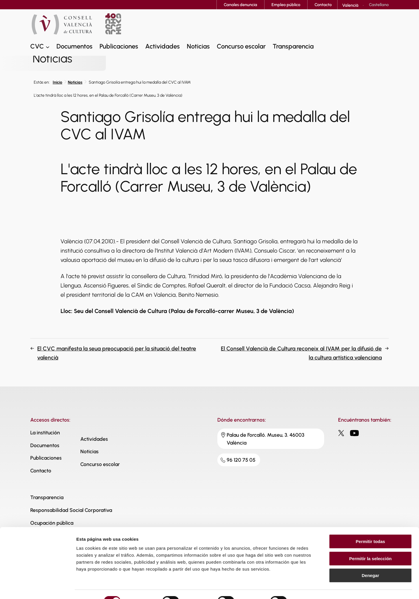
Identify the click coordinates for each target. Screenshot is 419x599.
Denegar (370, 562)
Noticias (75, 82)
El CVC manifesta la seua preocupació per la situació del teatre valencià (116, 353)
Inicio (57, 82)
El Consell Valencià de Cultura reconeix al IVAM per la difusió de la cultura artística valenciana (301, 353)
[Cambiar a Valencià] (350, 5)
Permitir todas (370, 528)
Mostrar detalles (315, 587)
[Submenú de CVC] (47, 47)
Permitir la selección (370, 545)
